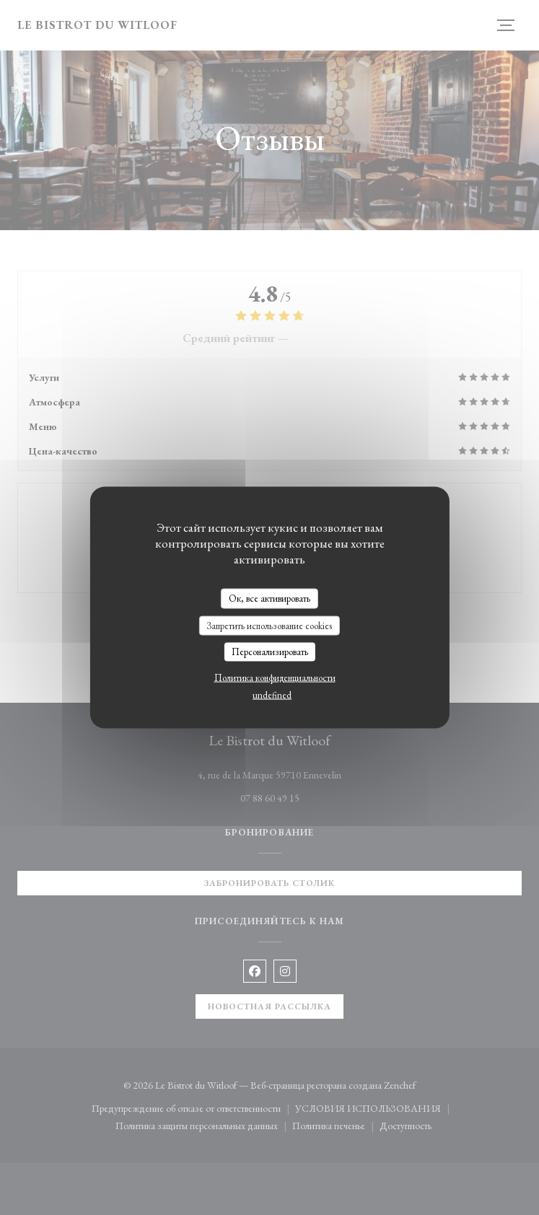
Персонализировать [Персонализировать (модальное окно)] (270, 652)
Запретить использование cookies (269, 625)
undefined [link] (272, 694)
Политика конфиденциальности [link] (275, 677)
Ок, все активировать (269, 598)
